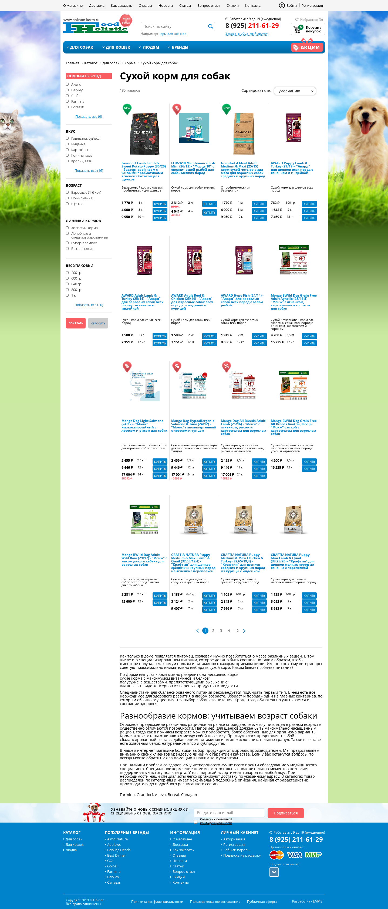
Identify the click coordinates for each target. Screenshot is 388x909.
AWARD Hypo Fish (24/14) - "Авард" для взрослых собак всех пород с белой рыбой (242, 300)
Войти (291, 5)
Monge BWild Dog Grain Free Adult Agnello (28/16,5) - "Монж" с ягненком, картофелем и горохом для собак (294, 302)
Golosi (112, 866)
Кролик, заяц (81, 161)
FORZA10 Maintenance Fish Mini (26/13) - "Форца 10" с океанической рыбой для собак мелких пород (193, 168)
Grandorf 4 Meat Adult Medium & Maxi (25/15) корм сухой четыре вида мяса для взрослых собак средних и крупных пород (243, 170)
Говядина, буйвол (85, 138)
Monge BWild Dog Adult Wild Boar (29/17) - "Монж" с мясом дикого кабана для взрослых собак (144, 560)
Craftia (76, 95)
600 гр (76, 278)
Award (76, 84)
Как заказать (121, 5)
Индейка (78, 144)
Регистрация (312, 5)
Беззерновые (82, 248)
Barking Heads (118, 849)
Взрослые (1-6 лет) (86, 192)
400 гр (76, 272)
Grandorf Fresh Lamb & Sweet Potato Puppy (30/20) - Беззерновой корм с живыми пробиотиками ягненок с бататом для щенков (144, 172)
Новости (165, 5)
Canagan (189, 794)
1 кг (74, 295)
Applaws (114, 844)
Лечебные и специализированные (89, 235)
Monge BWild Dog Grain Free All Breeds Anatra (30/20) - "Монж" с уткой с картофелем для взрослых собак (294, 427)
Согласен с (216, 821)
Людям (151, 47)
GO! (110, 860)
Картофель (80, 149)
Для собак (81, 47)
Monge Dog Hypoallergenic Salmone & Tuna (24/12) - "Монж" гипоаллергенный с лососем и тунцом (193, 426)
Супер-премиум (84, 242)
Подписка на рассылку (242, 855)
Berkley (77, 90)
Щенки (77, 203)
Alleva (160, 794)
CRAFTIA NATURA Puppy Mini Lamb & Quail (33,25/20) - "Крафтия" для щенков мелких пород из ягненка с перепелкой (293, 561)
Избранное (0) (311, 19)
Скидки (233, 5)
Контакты (253, 5)
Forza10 (77, 107)
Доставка (96, 5)
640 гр (76, 283)
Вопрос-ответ (208, 5)
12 (237, 630)
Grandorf (145, 794)
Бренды (180, 47)
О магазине (73, 5)
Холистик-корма (84, 227)
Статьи (185, 5)
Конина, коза (82, 155)
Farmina (77, 101)
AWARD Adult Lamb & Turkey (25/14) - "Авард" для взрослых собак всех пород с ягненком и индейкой (142, 302)
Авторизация (234, 839)
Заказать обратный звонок (246, 33)
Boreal (173, 794)
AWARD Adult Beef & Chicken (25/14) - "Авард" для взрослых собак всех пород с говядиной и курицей (192, 302)
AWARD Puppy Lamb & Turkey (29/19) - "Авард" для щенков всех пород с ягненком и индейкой (292, 168)
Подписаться (286, 813)
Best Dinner (116, 855)
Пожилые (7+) (82, 198)
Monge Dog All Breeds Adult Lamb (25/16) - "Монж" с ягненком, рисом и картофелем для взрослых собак (243, 427)
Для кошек (118, 47)
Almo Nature (117, 839)
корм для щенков (172, 33)
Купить (160, 204)
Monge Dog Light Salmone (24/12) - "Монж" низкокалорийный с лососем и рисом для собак (144, 426)
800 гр (76, 289)
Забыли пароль (236, 849)
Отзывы (145, 5)
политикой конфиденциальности (216, 821)
